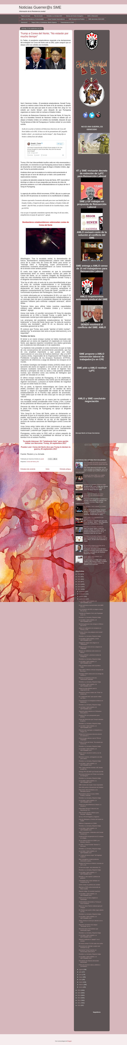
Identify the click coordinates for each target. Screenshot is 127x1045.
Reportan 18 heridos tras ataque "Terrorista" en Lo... (88, 925)
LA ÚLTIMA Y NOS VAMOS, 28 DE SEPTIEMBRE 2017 (89, 639)
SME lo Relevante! (92, 16)
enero (81, 987)
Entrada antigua (65, 469)
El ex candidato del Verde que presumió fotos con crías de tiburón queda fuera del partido (96, 464)
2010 (79, 1005)
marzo (81, 982)
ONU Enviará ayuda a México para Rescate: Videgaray (89, 813)
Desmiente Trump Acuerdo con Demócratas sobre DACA (87, 950)
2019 (79, 584)
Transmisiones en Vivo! (67, 22)
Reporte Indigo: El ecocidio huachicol (89, 891)
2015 (79, 993)
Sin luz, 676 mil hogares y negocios (89, 816)
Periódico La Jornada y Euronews (93, 527)
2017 (79, 589)
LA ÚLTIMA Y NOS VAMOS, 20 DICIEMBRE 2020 (93, 557)
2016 (79, 990)
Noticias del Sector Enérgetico (74, 16)
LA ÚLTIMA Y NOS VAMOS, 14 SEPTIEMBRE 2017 (88, 936)
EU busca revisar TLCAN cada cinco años (91, 943)
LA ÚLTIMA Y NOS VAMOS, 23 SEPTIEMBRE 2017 (88, 749)
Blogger (69, 1041)
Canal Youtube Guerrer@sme (56, 19)
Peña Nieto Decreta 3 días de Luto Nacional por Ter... (89, 809)
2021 (79, 579)
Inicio (47, 469)
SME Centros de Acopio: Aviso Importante (91, 785)
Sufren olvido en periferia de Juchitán (89, 884)
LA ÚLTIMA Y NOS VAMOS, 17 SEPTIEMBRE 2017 (88, 873)
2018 (79, 586)
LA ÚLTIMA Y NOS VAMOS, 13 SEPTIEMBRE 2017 (88, 957)
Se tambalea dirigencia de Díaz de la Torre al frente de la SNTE (94, 546)
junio (80, 974)
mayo (81, 977)
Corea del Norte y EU (33, 461)
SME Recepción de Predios (76, 19)
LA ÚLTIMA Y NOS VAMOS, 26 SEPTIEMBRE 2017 (88, 685)
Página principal (25, 16)
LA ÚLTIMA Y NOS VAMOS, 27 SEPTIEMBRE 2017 (88, 662)
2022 (79, 576)
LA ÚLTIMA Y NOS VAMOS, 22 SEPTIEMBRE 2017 (88, 764)
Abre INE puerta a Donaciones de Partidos (91, 787)
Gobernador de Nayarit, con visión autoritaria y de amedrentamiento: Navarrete (93, 495)
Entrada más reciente (28, 469)
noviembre (82, 594)
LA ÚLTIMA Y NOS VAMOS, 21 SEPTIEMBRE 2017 (88, 781)
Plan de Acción (38, 16)
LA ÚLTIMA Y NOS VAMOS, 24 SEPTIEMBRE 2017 (88, 726)
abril (80, 979)
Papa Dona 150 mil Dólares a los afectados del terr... (88, 790)
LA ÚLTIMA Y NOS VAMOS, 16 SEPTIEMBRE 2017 (88, 894)
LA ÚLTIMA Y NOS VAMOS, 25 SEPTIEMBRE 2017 (88, 708)
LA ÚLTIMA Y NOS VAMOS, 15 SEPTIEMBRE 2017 (88, 917)
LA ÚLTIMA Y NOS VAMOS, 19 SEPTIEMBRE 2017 (88, 829)
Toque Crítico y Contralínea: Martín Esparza (44, 22)
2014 (79, 995)
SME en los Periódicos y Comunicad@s (32, 19)
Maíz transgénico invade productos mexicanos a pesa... (89, 860)
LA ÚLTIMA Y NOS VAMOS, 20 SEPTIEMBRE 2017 (88, 801)
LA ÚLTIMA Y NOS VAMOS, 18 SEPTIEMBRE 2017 (88, 851)
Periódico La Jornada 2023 (54, 16)
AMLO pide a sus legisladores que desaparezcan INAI (93, 518)
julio (80, 972)
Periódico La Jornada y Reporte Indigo (95, 484)
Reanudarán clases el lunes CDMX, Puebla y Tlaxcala (89, 794)
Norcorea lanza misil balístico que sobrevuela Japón (88, 929)
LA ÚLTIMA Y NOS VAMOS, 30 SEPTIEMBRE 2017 (88, 602)
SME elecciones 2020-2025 (96, 19)
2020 (79, 581)
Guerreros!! (24, 22)
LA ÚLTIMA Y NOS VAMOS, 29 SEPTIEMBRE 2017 (88, 620)
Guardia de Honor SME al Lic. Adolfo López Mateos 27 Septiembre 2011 (94, 476)
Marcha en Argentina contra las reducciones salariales (88, 678)
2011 (79, 1003)
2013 (79, 998)
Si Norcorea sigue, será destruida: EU (89, 867)
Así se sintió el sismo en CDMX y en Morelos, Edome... (89, 841)
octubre (81, 596)
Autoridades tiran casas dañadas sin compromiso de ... (89, 881)
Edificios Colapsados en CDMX (88, 823)
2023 (79, 574)
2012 (79, 1000)
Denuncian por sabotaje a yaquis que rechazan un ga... (89, 946)
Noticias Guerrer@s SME (40, 7)
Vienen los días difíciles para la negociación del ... (88, 689)
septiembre (82, 599)
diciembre (82, 591)
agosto (81, 969)
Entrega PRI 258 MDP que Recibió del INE (91, 771)
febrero (81, 984)
